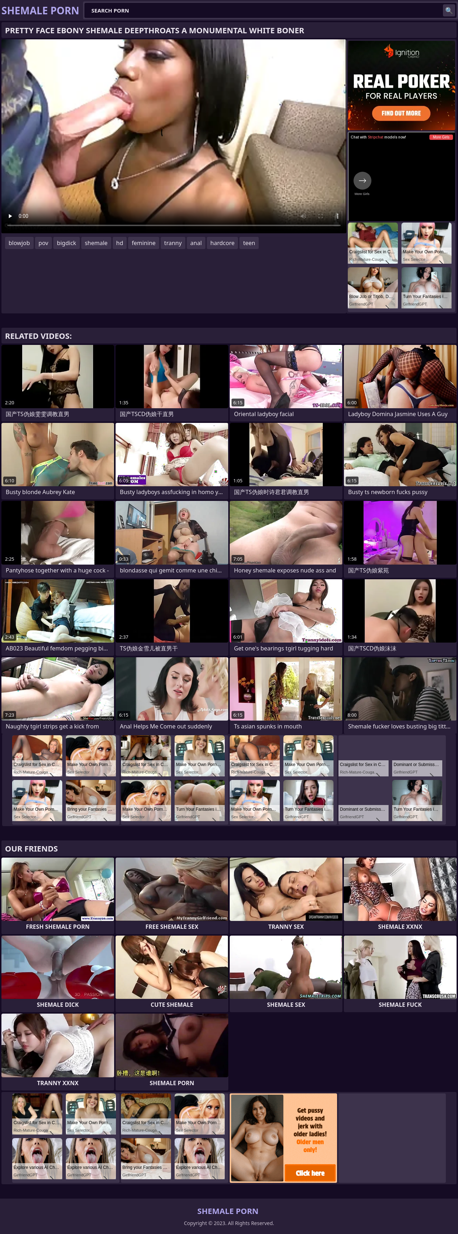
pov (43, 243)
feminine (144, 243)
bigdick (66, 243)
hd (119, 243)
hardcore (222, 243)
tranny (173, 243)
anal (196, 243)
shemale (96, 243)
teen (249, 243)
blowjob (19, 243)
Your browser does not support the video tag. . (173, 136)
